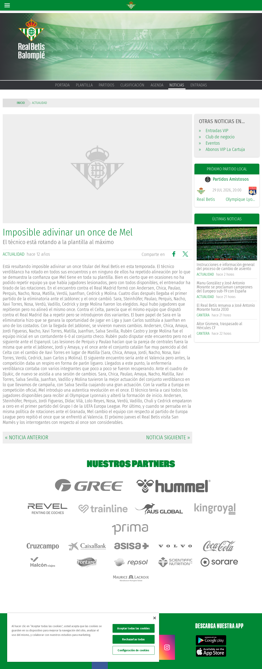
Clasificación (132, 85)
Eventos (209, 143)
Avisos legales (174, 658)
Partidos (106, 85)
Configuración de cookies (133, 650)
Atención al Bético (41, 602)
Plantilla (84, 85)
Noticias (176, 85)
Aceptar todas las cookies (133, 628)
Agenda (157, 85)
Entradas (198, 85)
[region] (83, 637)
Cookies (215, 658)
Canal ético (246, 658)
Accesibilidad (230, 658)
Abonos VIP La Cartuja (222, 149)
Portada (62, 85)
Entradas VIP (213, 130)
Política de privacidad (196, 658)
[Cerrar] (154, 618)
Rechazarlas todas (133, 639)
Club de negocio (216, 137)
